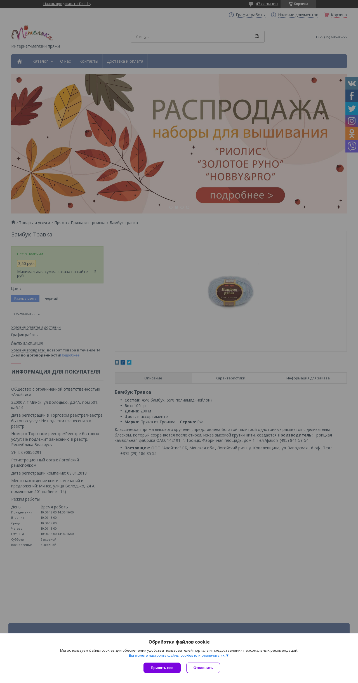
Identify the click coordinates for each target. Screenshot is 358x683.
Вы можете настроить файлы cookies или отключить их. (177, 655)
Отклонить (203, 668)
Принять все (162, 668)
